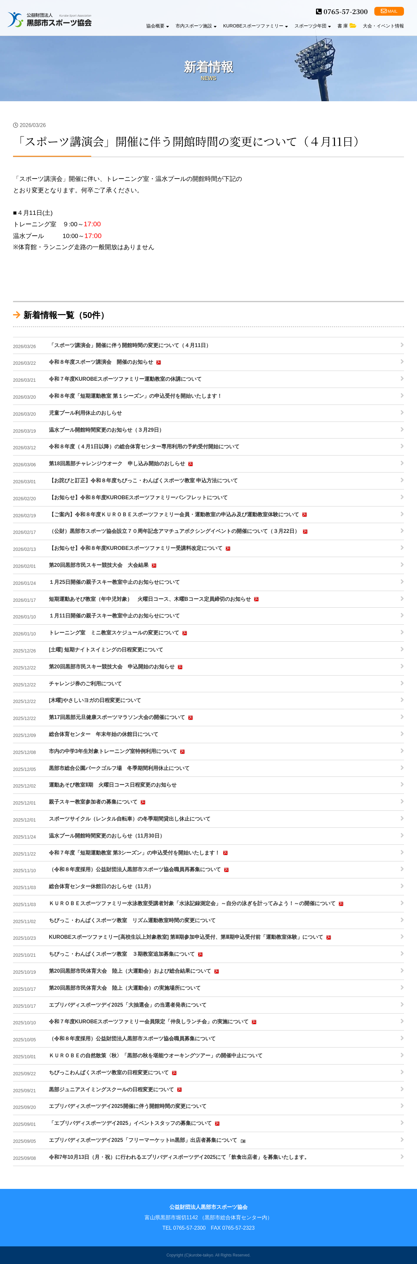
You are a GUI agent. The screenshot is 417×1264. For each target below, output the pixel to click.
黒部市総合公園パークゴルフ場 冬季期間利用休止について (119, 768)
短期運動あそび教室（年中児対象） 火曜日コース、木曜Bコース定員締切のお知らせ (155, 599)
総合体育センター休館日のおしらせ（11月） (101, 886)
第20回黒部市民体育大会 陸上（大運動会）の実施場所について (125, 988)
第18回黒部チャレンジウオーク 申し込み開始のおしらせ (122, 464)
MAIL (389, 11)
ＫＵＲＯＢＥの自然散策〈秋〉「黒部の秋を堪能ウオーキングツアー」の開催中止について (156, 1055)
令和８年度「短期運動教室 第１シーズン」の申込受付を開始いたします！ (135, 396)
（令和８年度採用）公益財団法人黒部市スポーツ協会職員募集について (132, 1038)
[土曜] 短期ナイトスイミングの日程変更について (106, 649)
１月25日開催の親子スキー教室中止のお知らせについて (114, 582)
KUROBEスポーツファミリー (255, 25)
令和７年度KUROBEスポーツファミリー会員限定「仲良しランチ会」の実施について (153, 1022)
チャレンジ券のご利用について (85, 683)
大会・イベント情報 (383, 25)
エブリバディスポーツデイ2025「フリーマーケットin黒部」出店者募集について (148, 1140)
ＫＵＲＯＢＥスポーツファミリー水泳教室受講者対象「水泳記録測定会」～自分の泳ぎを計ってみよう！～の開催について (197, 904)
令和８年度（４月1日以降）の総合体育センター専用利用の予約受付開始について (144, 446)
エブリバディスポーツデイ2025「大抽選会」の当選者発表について (128, 1005)
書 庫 (347, 25)
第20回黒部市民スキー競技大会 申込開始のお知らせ (116, 667)
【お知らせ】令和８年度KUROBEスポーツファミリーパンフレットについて (138, 497)
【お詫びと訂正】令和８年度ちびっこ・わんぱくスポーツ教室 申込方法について (143, 480)
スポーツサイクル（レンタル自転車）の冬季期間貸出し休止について (129, 819)
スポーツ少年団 (313, 25)
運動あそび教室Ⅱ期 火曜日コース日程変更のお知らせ (113, 785)
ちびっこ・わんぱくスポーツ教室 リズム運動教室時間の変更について (132, 920)
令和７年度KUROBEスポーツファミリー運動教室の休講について (125, 379)
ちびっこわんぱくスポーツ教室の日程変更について (114, 1073)
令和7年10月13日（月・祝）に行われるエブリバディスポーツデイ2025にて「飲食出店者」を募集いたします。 (179, 1157)
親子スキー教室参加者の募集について (98, 802)
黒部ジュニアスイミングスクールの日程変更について (116, 1089)
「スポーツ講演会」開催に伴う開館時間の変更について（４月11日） (130, 345)
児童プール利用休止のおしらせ (85, 413)
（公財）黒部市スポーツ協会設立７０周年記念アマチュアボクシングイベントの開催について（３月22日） (179, 531)
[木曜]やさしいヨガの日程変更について (95, 700)
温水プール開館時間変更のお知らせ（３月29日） (106, 430)
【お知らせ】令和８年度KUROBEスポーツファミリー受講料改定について (140, 548)
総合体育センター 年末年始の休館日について (103, 734)
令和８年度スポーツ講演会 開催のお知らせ (106, 362)
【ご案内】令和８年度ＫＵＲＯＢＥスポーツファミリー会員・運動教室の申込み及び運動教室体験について (179, 514)
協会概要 (157, 25)
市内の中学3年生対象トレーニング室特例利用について (118, 751)
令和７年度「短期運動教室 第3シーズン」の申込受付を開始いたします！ (139, 853)
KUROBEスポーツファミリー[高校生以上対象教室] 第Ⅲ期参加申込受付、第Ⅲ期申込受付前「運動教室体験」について (191, 937)
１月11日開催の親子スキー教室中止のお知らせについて (114, 615)
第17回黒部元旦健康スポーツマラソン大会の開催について (122, 717)
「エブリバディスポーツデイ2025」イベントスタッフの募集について (135, 1123)
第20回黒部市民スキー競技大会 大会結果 (103, 565)
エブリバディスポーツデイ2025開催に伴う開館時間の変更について (128, 1106)
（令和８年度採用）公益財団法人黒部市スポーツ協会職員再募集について (140, 870)
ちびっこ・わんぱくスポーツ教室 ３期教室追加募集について (127, 954)
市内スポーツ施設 (196, 25)
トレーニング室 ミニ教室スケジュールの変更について (119, 633)
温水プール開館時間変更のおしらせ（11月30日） (107, 836)
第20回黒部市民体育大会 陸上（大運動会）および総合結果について (135, 971)
